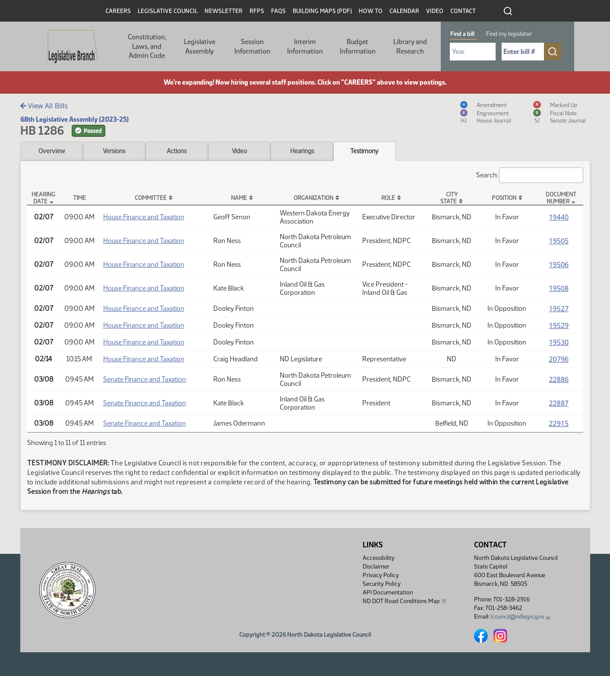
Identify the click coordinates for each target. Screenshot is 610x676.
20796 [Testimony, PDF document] (559, 359)
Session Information (252, 46)
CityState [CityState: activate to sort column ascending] (449, 198)
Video (434, 11)
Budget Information (358, 46)
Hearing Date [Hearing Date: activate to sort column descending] (43, 198)
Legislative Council (168, 11)
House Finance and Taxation (143, 217)
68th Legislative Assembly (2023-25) (74, 119)
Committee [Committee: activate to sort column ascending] (151, 197)
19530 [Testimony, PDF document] (559, 342)
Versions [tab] (114, 151)
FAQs (278, 11)
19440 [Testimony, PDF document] (559, 217)
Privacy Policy (381, 575)
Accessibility (379, 558)
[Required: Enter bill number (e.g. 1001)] (522, 51)
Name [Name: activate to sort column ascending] (239, 197)
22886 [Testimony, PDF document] (559, 379)
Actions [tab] (176, 151)
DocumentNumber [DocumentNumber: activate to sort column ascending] (561, 198)
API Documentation (388, 592)
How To (370, 11)
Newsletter (224, 11)
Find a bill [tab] (462, 34)
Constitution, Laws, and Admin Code (147, 46)
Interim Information (305, 46)
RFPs (257, 11)
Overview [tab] (51, 151)
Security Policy (382, 584)
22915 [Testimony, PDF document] (559, 423)
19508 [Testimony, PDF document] (559, 288)
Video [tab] (239, 151)
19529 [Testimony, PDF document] (559, 325)
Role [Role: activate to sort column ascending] (388, 197)
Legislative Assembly (199, 46)
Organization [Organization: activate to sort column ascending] (313, 197)
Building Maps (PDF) (322, 11)
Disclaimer (376, 566)
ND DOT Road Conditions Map (405, 601)
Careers (118, 11)
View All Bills (44, 106)
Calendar (404, 11)
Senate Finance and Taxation (144, 379)
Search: (529, 175)
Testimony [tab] (364, 151)
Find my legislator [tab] (509, 34)
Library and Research (410, 46)
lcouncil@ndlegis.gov (520, 616)
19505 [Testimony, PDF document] (559, 241)
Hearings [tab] (302, 151)
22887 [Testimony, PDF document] (559, 403)
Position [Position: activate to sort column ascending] (504, 197)
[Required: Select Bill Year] (472, 51)
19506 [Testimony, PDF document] (559, 264)
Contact (463, 11)
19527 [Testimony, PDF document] (559, 308)
